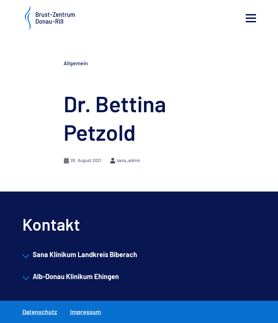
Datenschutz (39, 311)
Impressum (85, 311)
